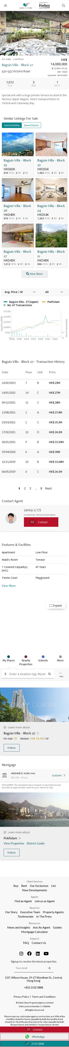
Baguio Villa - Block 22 (51, 162)
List (53, 885)
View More (9, 585)
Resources (34, 923)
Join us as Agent (45, 901)
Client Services (34, 881)
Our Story (11, 912)
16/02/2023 (8, 382)
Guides (57, 927)
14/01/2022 (8, 392)
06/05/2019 (8, 471)
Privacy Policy (21, 996)
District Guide (36, 843)
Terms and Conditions (44, 996)
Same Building (12, 125)
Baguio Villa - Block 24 (51, 208)
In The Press (44, 916)
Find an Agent (23, 901)
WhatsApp (34, 1036)
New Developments (34, 890)
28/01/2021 (8, 442)
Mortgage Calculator (34, 931)
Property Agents (53, 912)
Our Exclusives (39, 885)
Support (34, 938)
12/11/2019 (8, 461)
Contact (34, 1029)
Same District (31, 125)
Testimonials (25, 916)
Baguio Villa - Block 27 (17, 253)
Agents (34, 896)
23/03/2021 (8, 422)
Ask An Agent (41, 927)
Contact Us (39, 942)
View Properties (14, 843)
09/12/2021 (8, 402)
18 (61, 50)
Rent (24, 885)
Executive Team (30, 912)
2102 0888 (34, 1043)
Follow (12, 748)
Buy (15, 885)
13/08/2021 (8, 412)
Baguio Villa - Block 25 (17, 162)
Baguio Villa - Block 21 (51, 253)
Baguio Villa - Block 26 (17, 208)
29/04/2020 (8, 451)
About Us (34, 907)
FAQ (26, 942)
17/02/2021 (8, 432)
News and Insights (18, 927)
